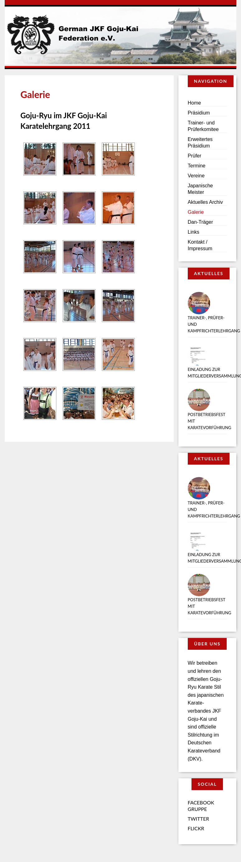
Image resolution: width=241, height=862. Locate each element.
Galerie (196, 212)
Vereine (196, 175)
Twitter (198, 819)
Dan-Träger (200, 222)
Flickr (196, 828)
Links (193, 232)
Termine (197, 165)
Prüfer (194, 155)
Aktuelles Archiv (205, 202)
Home (194, 102)
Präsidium (199, 112)
